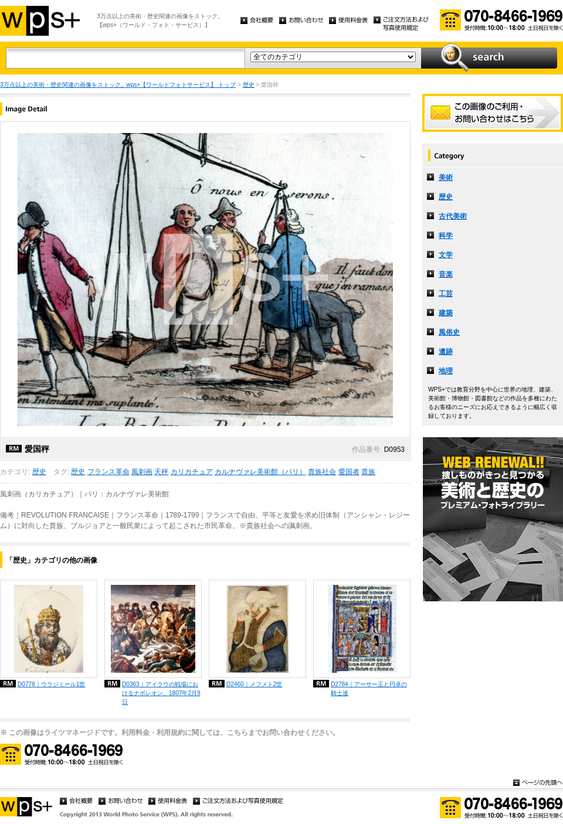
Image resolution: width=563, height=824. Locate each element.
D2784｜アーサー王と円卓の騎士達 (369, 688)
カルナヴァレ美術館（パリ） (260, 472)
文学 (446, 255)
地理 (446, 371)
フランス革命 (108, 472)
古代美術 (453, 216)
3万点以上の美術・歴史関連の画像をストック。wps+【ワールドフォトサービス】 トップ (118, 84)
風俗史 (449, 332)
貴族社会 (322, 472)
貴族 (368, 472)
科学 (446, 235)
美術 (446, 177)
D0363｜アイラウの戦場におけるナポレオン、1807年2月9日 (161, 693)
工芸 (446, 294)
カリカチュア (192, 472)
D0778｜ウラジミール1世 (51, 684)
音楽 (446, 274)
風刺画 (141, 472)
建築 (446, 313)
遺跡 (446, 352)
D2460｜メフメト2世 (254, 684)
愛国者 (348, 472)
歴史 (249, 84)
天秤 (161, 472)
